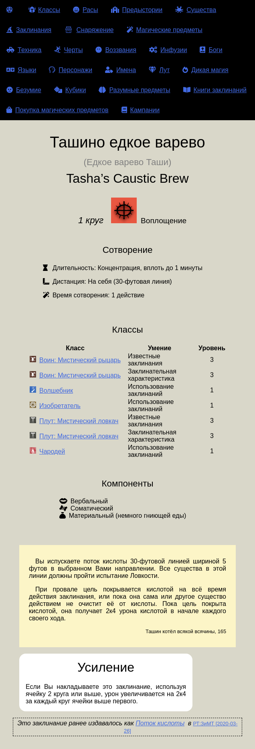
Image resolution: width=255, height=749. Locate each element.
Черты (68, 49)
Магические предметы (164, 29)
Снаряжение (88, 29)
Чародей (52, 451)
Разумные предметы (134, 90)
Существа (195, 9)
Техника (23, 49)
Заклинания (28, 29)
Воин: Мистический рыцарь (80, 360)
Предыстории (137, 9)
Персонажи (70, 70)
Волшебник (56, 390)
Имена (120, 70)
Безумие (23, 90)
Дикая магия (205, 70)
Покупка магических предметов (57, 110)
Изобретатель (60, 405)
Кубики (70, 90)
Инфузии (168, 49)
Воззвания (115, 49)
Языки (21, 70)
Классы (44, 9)
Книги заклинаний (215, 90)
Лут (159, 70)
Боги (211, 49)
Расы (85, 9)
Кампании (140, 110)
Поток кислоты (160, 723)
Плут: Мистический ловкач (78, 421)
